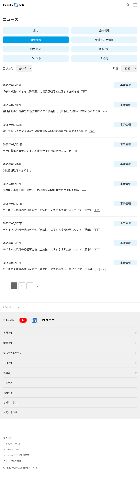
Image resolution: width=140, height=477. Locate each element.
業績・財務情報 (104, 40)
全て (35, 30)
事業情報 (35, 40)
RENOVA (7, 307)
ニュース (19, 307)
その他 (104, 58)
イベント (35, 58)
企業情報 (104, 30)
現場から (104, 49)
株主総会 (35, 49)
